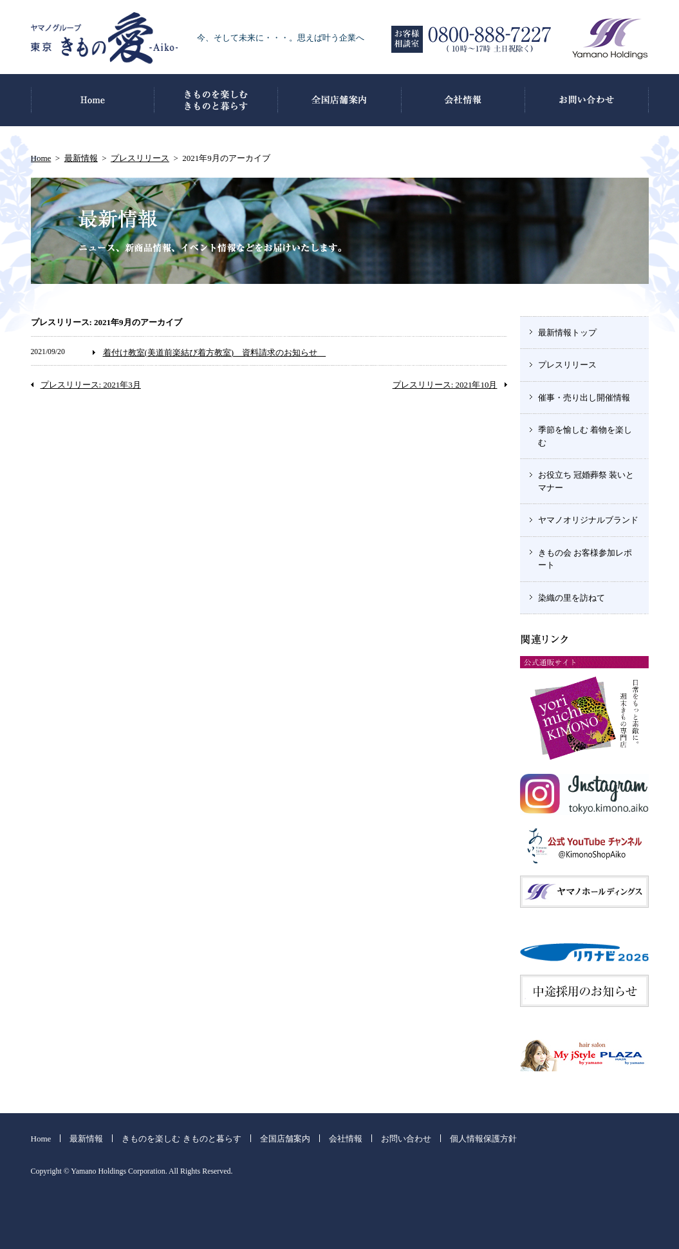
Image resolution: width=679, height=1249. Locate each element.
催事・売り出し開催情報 (584, 397)
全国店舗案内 (285, 1138)
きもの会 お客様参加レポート (585, 559)
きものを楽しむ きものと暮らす (181, 1138)
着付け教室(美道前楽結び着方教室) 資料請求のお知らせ (214, 352)
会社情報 (345, 1138)
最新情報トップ (567, 332)
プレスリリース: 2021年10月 (445, 385)
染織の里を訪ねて (571, 598)
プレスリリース (140, 158)
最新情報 (81, 158)
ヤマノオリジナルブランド (588, 520)
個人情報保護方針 (483, 1138)
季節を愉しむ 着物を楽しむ (585, 436)
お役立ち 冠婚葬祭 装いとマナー (586, 481)
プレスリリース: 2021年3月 (91, 385)
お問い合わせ (406, 1138)
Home (41, 158)
